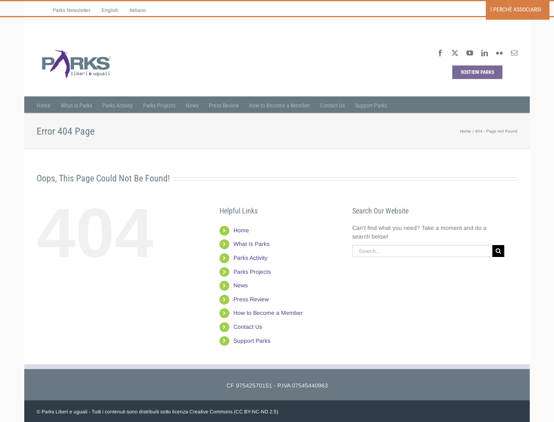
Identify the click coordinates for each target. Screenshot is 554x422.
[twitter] (455, 53)
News (240, 285)
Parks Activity (250, 258)
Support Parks (251, 340)
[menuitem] (110, 10)
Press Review (251, 299)
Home (241, 230)
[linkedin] (484, 53)
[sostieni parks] (477, 72)
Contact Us (247, 326)
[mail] (514, 53)
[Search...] (422, 251)
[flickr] (499, 53)
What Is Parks (251, 244)
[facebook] (440, 53)
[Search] (498, 251)
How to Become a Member (268, 313)
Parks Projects (252, 271)
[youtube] (469, 53)
